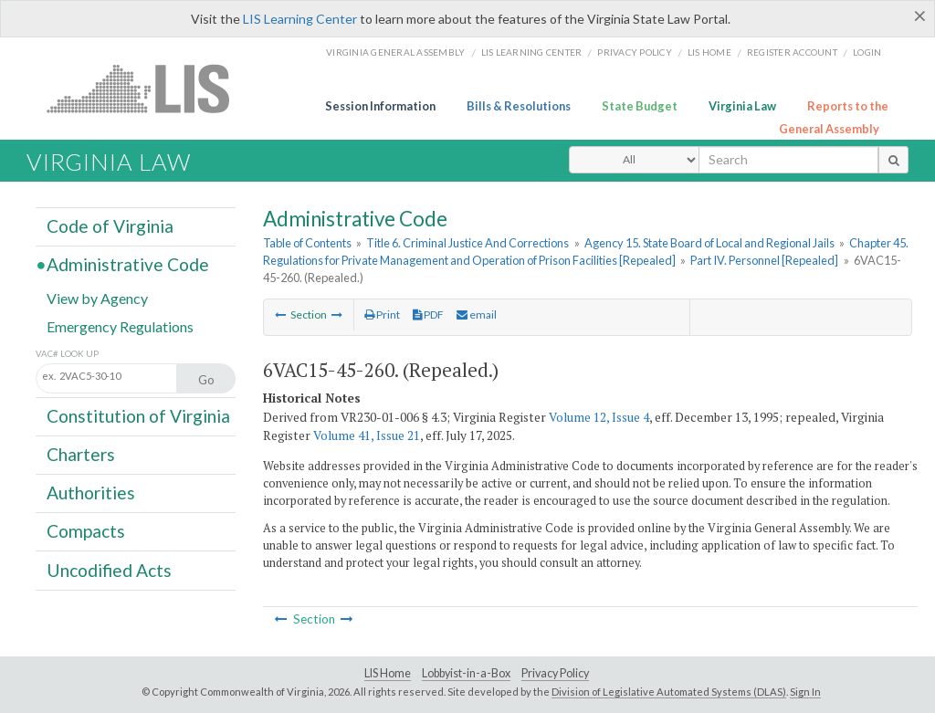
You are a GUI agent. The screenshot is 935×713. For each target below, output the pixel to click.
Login (867, 52)
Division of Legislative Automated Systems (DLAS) (669, 691)
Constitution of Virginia (138, 415)
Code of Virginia (110, 225)
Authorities (91, 492)
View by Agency (97, 297)
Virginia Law (742, 106)
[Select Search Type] (634, 159)
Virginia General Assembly (395, 52)
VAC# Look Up (67, 354)
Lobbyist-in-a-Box (466, 673)
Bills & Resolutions (519, 106)
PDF (428, 314)
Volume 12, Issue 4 (599, 417)
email (477, 314)
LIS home (709, 52)
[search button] (893, 159)
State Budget (640, 106)
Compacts (86, 530)
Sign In (805, 691)
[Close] (920, 15)
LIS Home (387, 673)
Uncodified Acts (109, 569)
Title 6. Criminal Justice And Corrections (467, 243)
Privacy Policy (634, 52)
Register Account (792, 52)
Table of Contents (307, 243)
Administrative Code (128, 264)
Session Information (380, 106)
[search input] (788, 159)
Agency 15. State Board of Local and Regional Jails (709, 243)
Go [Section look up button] (206, 379)
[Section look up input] (126, 377)
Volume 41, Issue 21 (366, 435)
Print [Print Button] (382, 314)
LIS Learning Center (300, 18)
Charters (81, 454)
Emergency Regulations (120, 325)
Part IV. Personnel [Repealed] (764, 260)
